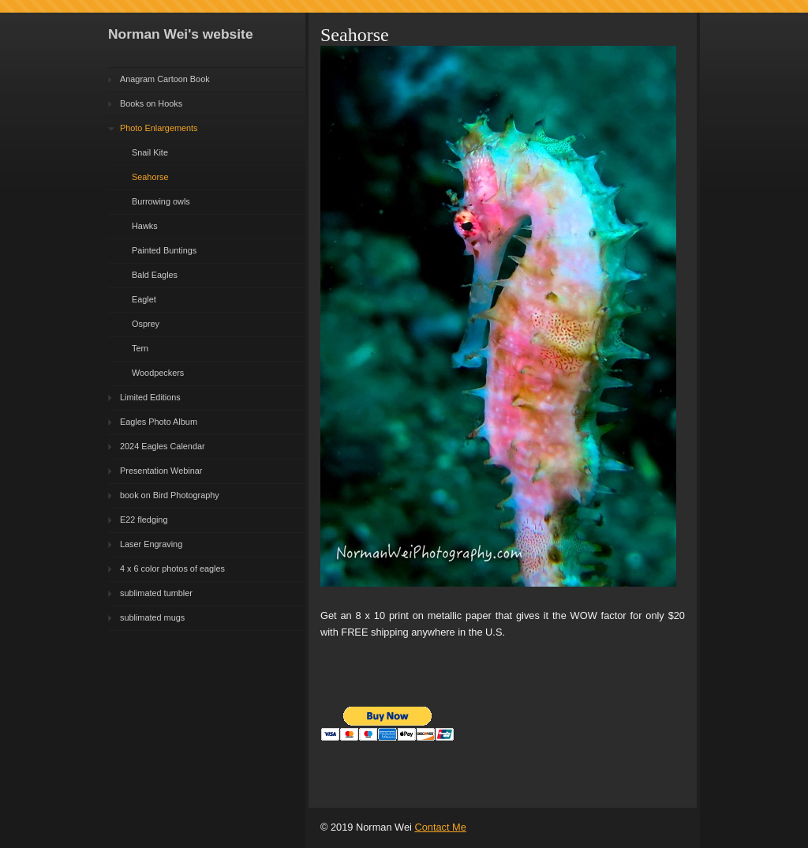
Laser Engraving (151, 544)
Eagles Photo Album (158, 421)
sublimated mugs (152, 617)
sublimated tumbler (156, 593)
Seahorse (150, 177)
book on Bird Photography (169, 495)
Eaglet (144, 299)
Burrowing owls (161, 201)
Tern (140, 348)
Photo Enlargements (159, 128)
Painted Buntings (164, 250)
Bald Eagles (155, 275)
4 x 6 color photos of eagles (172, 568)
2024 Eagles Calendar (162, 446)
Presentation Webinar (161, 470)
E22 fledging (143, 519)
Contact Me (440, 827)
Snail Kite (150, 152)
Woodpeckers (158, 372)
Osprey (145, 323)
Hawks (145, 226)
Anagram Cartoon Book (165, 79)
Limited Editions (150, 397)
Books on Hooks (151, 103)
